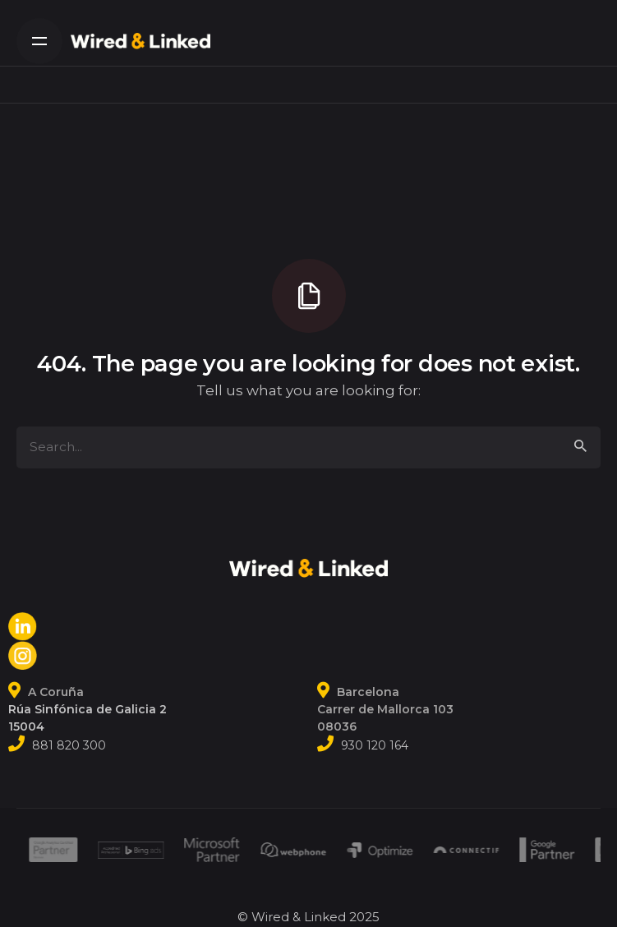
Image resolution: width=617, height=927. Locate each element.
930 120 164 (374, 745)
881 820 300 (69, 745)
